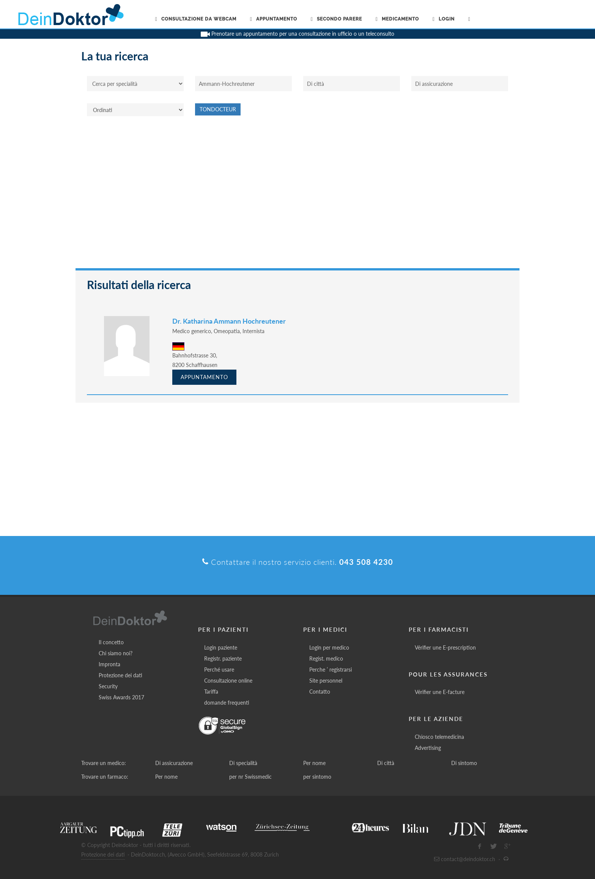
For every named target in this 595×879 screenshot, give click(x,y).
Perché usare (219, 669)
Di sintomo (464, 763)
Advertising (428, 748)
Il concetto (111, 642)
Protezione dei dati (120, 675)
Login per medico (329, 647)
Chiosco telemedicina (439, 737)
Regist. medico (326, 658)
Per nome (314, 763)
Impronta (109, 664)
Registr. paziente (223, 658)
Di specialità (243, 763)
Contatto (319, 691)
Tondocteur (218, 109)
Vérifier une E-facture (439, 692)
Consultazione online (228, 680)
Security (108, 686)
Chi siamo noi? (115, 653)
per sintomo (317, 776)
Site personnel (325, 680)
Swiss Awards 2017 (121, 697)
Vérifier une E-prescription (445, 647)
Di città (385, 763)
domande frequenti (226, 702)
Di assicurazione (174, 763)
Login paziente (220, 647)
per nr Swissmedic (250, 776)
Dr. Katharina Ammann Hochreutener (229, 321)
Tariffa (211, 691)
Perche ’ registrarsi (330, 669)
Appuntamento (204, 377)
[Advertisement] (297, 196)
